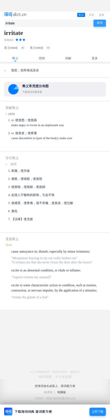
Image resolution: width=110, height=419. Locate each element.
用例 (42, 58)
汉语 (91, 14)
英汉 (81, 14)
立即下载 (97, 411)
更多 (101, 14)
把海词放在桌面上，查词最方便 (55, 386)
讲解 (68, 58)
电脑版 (61, 392)
